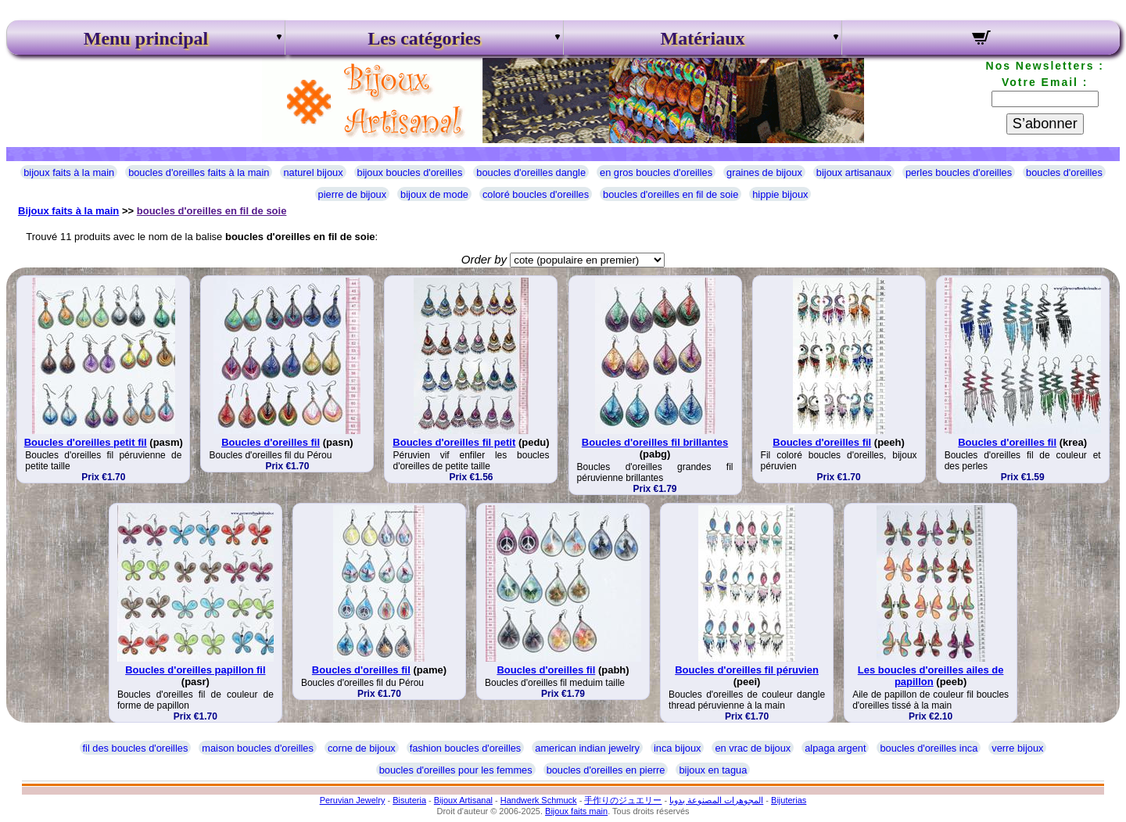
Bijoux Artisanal (463, 800)
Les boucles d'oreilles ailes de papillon (931, 675)
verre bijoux (1017, 748)
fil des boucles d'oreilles (135, 748)
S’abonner (1045, 123)
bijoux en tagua (713, 770)
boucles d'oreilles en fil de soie (670, 194)
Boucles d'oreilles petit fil (85, 442)
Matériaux (703, 38)
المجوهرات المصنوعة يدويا (716, 800)
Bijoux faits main (576, 811)
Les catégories (424, 38)
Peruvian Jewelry (352, 800)
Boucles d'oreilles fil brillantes (655, 442)
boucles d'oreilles (1064, 172)
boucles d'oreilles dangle (531, 172)
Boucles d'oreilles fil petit (454, 442)
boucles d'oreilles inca (928, 748)
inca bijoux (677, 748)
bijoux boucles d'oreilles (410, 172)
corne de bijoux (362, 748)
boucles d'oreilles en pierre (606, 770)
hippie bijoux (780, 194)
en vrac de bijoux (753, 748)
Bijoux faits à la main (68, 211)
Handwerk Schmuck (538, 800)
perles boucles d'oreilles (958, 172)
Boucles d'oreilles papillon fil (195, 670)
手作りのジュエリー (623, 800)
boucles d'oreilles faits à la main (198, 172)
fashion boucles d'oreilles (466, 748)
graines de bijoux (764, 172)
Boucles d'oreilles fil (270, 442)
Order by (484, 259)
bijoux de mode (434, 194)
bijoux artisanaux (853, 172)
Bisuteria (409, 800)
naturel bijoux (312, 172)
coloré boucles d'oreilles (535, 194)
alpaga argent (835, 748)
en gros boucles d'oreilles (656, 172)
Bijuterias (788, 800)
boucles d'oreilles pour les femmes (456, 770)
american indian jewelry (587, 748)
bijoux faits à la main (68, 172)
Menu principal (146, 38)
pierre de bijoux (352, 194)
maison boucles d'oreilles (258, 748)
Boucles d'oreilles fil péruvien (747, 670)
